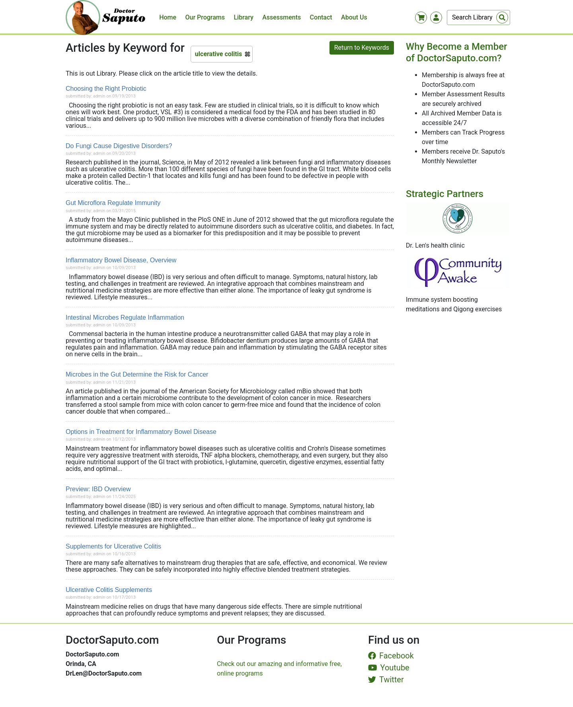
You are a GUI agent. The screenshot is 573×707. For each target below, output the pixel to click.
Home (167, 17)
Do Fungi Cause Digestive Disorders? (119, 146)
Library (243, 17)
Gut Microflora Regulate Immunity (113, 202)
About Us (354, 17)
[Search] (478, 17)
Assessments (281, 17)
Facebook (391, 655)
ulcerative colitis (218, 54)
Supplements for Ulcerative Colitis (113, 546)
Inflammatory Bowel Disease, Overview (121, 260)
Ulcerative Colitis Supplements (109, 589)
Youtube (388, 667)
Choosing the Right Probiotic (106, 88)
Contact (321, 17)
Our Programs (205, 17)
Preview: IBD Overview (98, 489)
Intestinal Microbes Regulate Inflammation (125, 317)
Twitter (386, 679)
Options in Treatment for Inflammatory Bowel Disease (141, 431)
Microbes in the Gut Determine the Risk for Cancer (137, 374)
